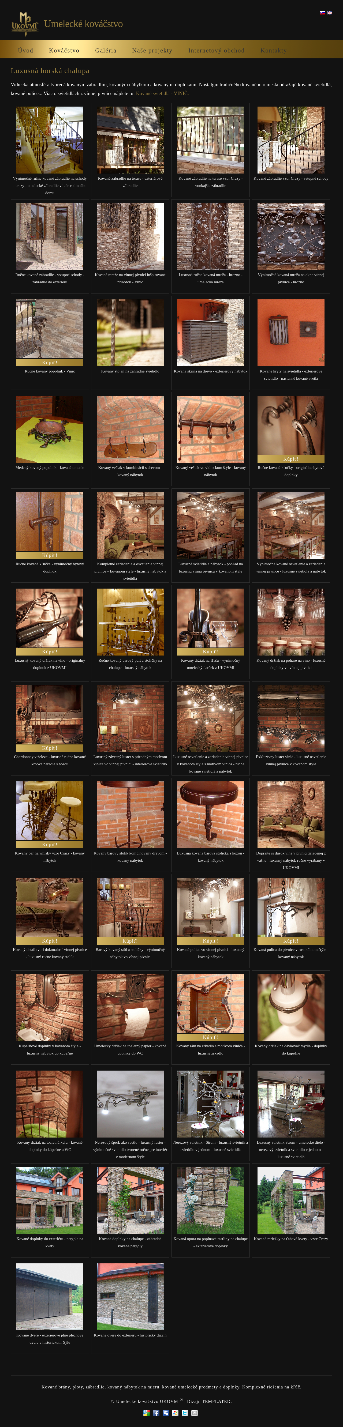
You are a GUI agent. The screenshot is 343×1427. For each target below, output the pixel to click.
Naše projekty (152, 50)
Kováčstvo (64, 50)
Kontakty (273, 50)
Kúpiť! (50, 362)
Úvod (25, 50)
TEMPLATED (216, 1401)
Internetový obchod (216, 50)
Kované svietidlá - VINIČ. (162, 93)
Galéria (106, 50)
